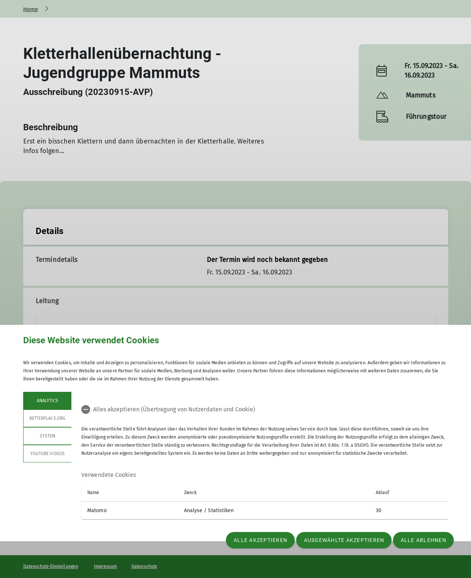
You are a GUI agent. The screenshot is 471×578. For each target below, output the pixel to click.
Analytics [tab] (47, 400)
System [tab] (47, 436)
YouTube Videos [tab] (47, 453)
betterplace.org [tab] (47, 418)
